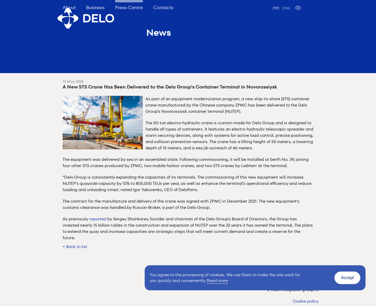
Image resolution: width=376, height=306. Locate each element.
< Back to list (75, 247)
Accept (347, 277)
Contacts (163, 7)
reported (97, 219)
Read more (217, 281)
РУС (276, 8)
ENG (286, 8)
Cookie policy (306, 301)
